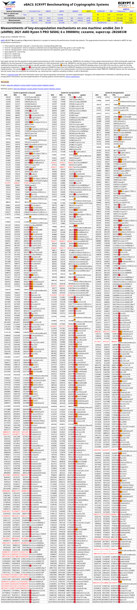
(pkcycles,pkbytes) (13, 85)
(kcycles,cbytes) (36, 85)
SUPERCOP (101, 11)
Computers (121, 11)
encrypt (120, 15)
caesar (80, 18)
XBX (111, 11)
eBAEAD (75, 11)
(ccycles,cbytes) (25, 85)
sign (131, 15)
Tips (24, 15)
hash (40, 15)
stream (60, 15)
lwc (32, 18)
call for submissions (72, 77)
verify (34, 23)
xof (116, 23)
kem (108, 15)
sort (75, 23)
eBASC (61, 11)
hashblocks (102, 23)
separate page (13, 75)
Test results (5, 82)
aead (80, 15)
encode (61, 23)
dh (98, 15)
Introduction (34, 11)
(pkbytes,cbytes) (48, 85)
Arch (131, 11)
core (89, 23)
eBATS (89, 11)
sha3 (40, 18)
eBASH (48, 11)
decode (48, 23)
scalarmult (129, 23)
